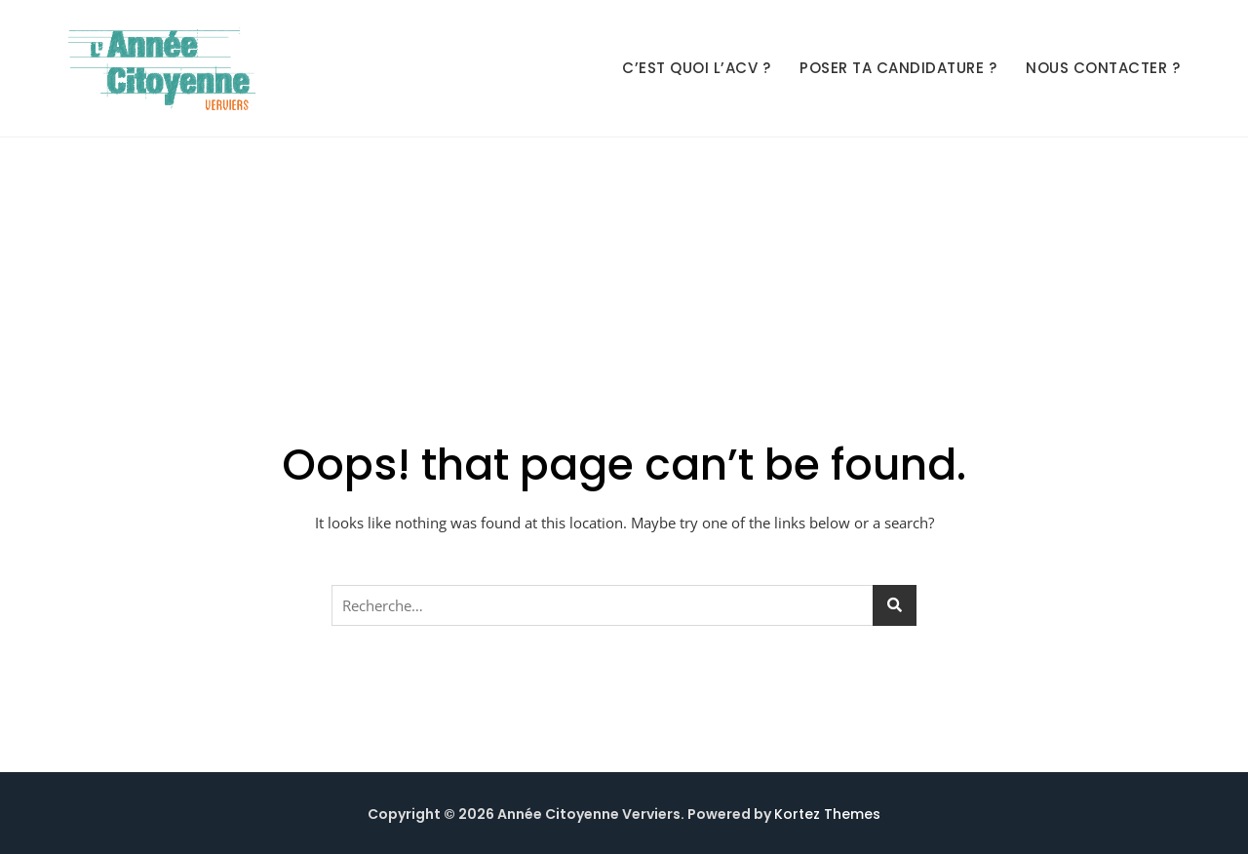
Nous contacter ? (1103, 68)
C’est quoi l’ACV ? (696, 68)
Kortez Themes (827, 814)
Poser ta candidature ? (898, 68)
